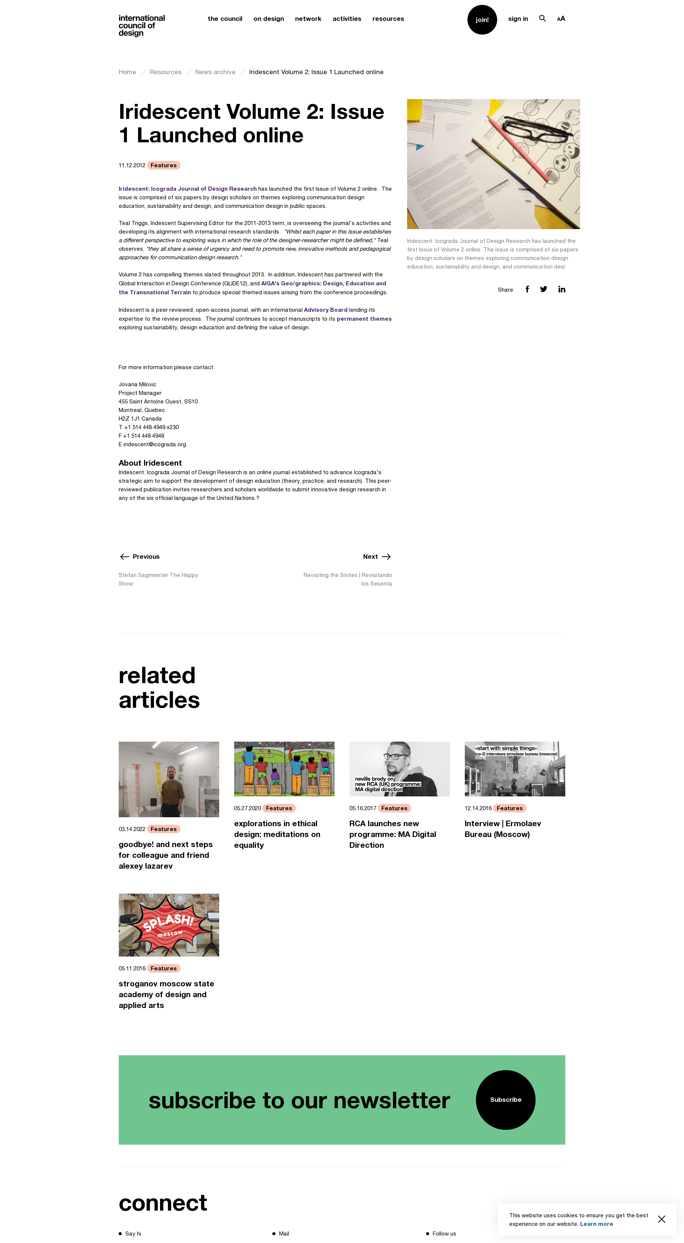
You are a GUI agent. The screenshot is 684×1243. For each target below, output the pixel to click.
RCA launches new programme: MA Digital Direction (392, 834)
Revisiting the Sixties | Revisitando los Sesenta (348, 579)
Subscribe (506, 1099)
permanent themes (364, 318)
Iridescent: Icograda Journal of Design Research (188, 188)
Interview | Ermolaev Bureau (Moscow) (503, 829)
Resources (166, 72)
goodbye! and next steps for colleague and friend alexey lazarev (166, 855)
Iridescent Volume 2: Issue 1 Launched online (316, 72)
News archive (215, 72)
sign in (518, 18)
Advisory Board (326, 309)
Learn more (596, 1223)
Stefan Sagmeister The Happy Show (158, 579)
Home (127, 72)
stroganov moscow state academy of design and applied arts (166, 994)
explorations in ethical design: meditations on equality (277, 834)
